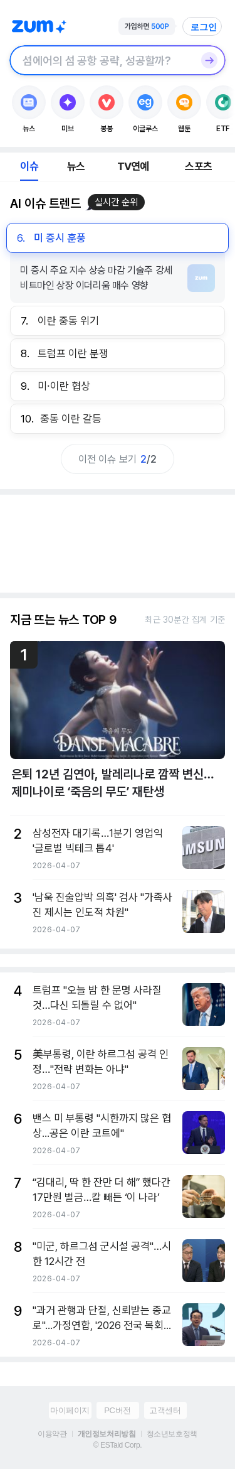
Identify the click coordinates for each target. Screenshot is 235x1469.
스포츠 (198, 166)
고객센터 (164, 1410)
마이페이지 (70, 1410)
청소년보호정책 (172, 1433)
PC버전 (117, 1410)
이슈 (29, 166)
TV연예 (133, 166)
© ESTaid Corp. (117, 1445)
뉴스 (76, 166)
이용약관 (52, 1433)
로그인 (204, 27)
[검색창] (101, 60)
